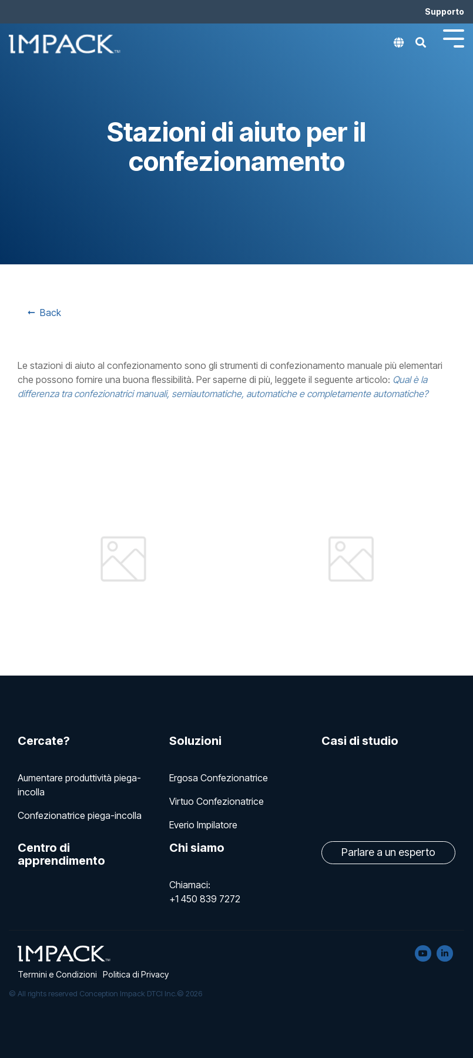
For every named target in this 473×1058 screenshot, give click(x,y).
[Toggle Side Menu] (453, 37)
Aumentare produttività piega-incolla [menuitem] (79, 785)
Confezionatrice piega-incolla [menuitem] (80, 815)
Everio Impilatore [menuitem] (203, 825)
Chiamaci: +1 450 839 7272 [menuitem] (204, 892)
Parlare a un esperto (388, 852)
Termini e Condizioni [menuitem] (57, 974)
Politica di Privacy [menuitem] (136, 974)
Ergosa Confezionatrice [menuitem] (218, 778)
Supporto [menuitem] (444, 11)
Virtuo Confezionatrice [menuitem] (216, 801)
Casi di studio (359, 741)
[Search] (421, 45)
